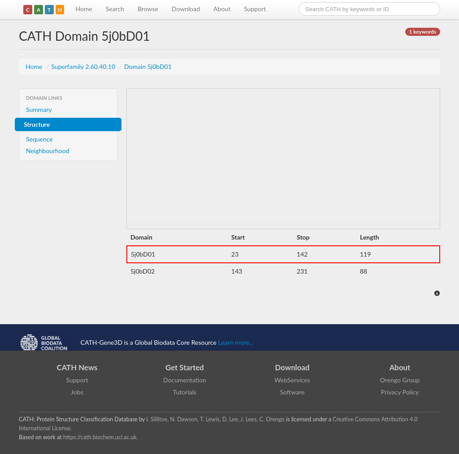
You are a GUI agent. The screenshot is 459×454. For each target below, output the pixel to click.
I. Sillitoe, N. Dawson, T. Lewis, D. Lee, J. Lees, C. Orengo (216, 419)
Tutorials (184, 392)
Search (115, 9)
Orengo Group (400, 380)
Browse (148, 9)
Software (292, 392)
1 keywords (422, 31)
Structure (37, 124)
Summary (39, 109)
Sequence (39, 139)
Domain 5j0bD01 (148, 66)
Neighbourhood (47, 150)
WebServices (292, 380)
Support (255, 9)
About (221, 9)
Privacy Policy (400, 392)
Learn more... (236, 342)
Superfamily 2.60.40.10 (84, 66)
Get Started (184, 367)
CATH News (77, 367)
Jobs (77, 392)
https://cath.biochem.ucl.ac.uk (100, 437)
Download (186, 9)
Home (83, 9)
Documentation (184, 380)
